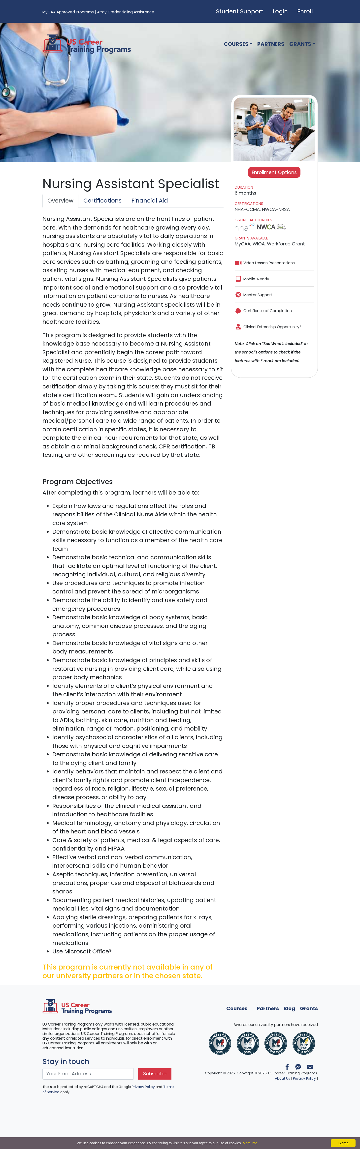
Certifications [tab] (102, 201)
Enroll (305, 11)
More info (250, 1143)
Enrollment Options (274, 172)
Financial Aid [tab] (149, 201)
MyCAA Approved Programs (68, 12)
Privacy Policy (143, 1086)
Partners (270, 44)
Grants (300, 44)
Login (280, 11)
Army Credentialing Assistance (125, 12)
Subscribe (154, 1073)
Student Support (239, 11)
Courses (236, 44)
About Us (282, 1078)
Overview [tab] (60, 201)
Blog (289, 1008)
